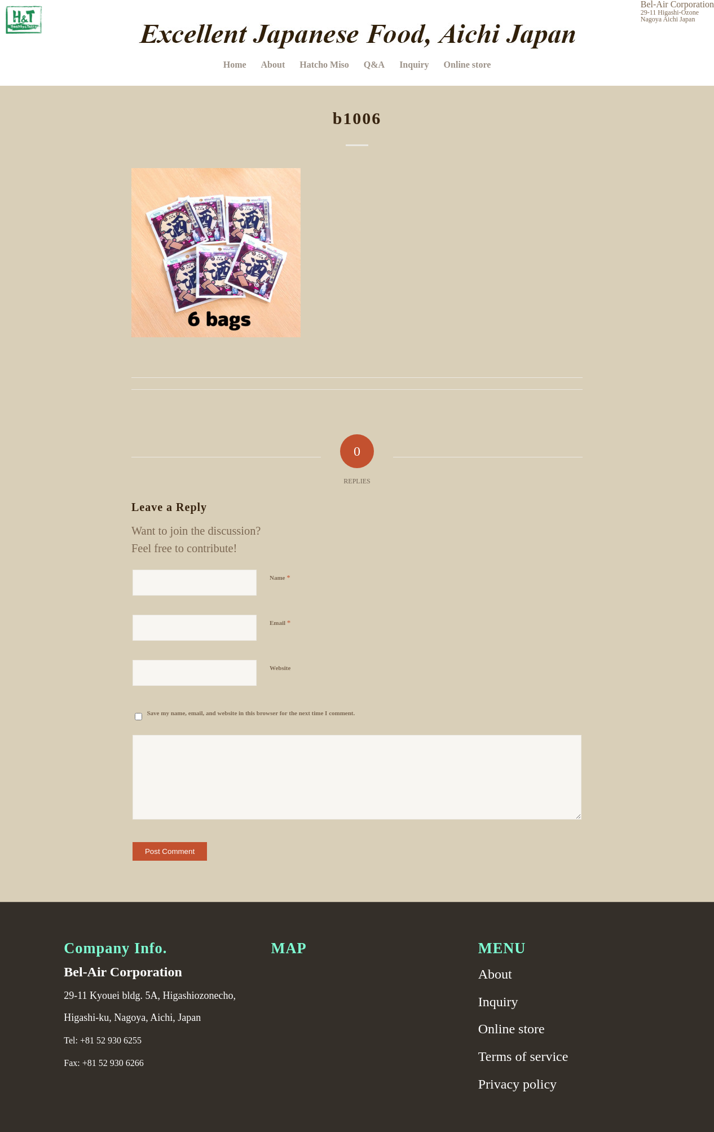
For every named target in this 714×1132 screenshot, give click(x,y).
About (495, 974)
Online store (511, 1028)
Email (280, 622)
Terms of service (523, 1056)
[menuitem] (235, 65)
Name (280, 577)
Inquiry (498, 1001)
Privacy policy (517, 1084)
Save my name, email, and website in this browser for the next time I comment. (251, 713)
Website (280, 667)
